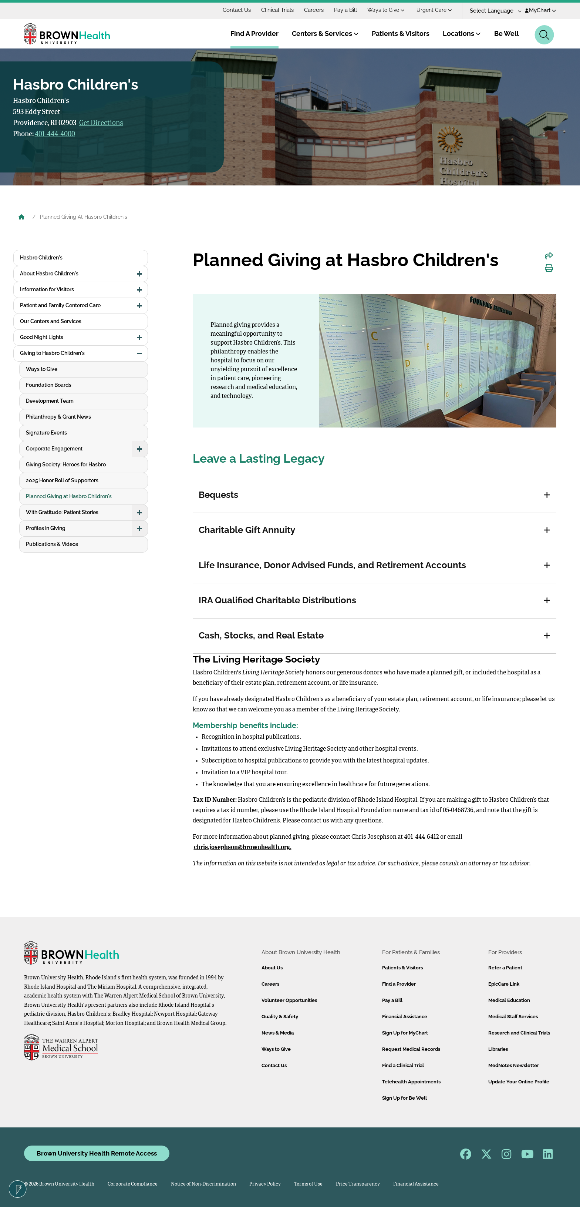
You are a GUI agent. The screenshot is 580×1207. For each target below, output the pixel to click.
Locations (462, 33)
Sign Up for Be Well (404, 1098)
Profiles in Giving (45, 528)
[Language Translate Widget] (493, 11)
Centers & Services (325, 33)
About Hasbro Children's (49, 273)
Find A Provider (254, 33)
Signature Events (46, 433)
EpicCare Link (503, 984)
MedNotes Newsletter (513, 1065)
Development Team (50, 401)
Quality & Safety (280, 1016)
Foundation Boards (48, 385)
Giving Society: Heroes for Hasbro (66, 464)
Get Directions (101, 123)
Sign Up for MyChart (405, 1033)
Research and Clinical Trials (519, 1033)
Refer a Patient (505, 967)
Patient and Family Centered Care (60, 305)
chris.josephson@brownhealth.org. (242, 848)
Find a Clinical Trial (403, 1065)
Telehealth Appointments (411, 1081)
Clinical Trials (277, 10)
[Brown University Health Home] (21, 217)
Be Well (506, 33)
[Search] (544, 34)
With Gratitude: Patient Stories (62, 512)
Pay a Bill (345, 10)
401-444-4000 (55, 134)
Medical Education (509, 1000)
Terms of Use (308, 1184)
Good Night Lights (41, 337)
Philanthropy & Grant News (58, 417)
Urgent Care (434, 10)
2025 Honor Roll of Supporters (62, 480)
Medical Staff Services (513, 1016)
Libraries (498, 1049)
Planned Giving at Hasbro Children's (69, 496)
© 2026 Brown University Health (59, 1184)
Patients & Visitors (400, 33)
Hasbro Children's (41, 258)
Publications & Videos (52, 544)
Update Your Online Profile (518, 1081)
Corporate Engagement (54, 449)
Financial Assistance (404, 1016)
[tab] (374, 495)
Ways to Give (386, 10)
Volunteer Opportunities (289, 1000)
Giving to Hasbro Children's (52, 353)
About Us (272, 967)
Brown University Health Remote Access (97, 1153)
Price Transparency (358, 1184)
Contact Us (237, 10)
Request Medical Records (411, 1049)
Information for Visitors (47, 289)
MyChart (540, 10)
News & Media (278, 1033)
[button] (547, 495)
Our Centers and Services (50, 321)
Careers (314, 10)
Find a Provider (399, 984)
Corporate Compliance (133, 1184)
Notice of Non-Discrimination (203, 1184)
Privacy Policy (265, 1184)
